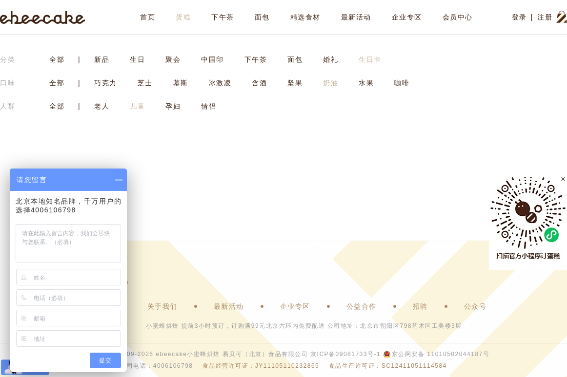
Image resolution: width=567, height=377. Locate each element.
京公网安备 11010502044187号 (440, 354)
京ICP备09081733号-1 (345, 354)
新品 (101, 59)
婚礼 (330, 59)
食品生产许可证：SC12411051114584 (388, 365)
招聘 (420, 306)
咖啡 (401, 83)
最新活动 (356, 17)
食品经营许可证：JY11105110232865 (260, 365)
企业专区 (407, 17)
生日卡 (370, 59)
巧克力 (105, 83)
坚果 (295, 83)
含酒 (259, 83)
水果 (366, 83)
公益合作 (361, 306)
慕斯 (180, 83)
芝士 (145, 83)
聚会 (173, 59)
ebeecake (42, 17)
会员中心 (458, 17)
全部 (56, 59)
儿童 (137, 106)
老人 (101, 106)
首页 (147, 17)
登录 (519, 17)
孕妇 (173, 106)
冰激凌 (220, 83)
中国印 (212, 59)
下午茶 (222, 17)
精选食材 (305, 17)
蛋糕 (183, 17)
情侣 (208, 106)
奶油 (330, 83)
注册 (544, 17)
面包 (262, 17)
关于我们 (162, 306)
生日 (137, 59)
